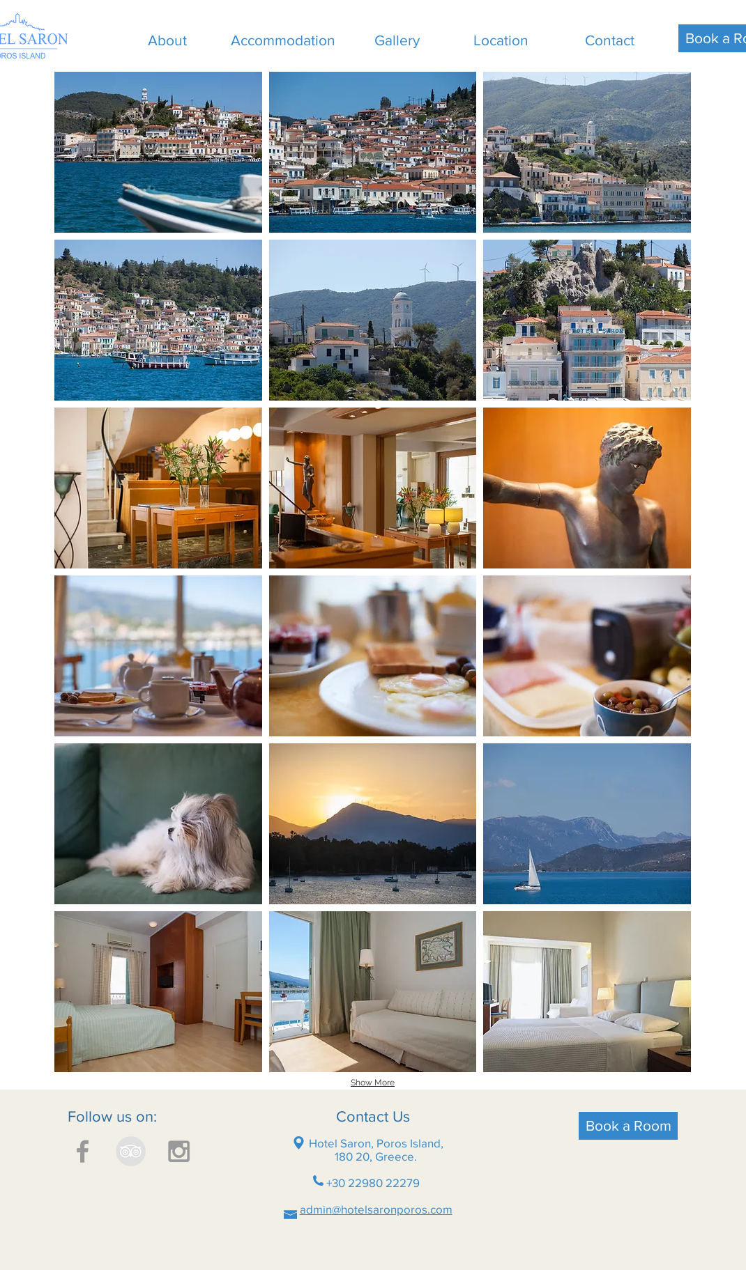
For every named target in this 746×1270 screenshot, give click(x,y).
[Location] (500, 40)
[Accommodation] (282, 40)
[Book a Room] (628, 1126)
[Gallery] (396, 40)
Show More (373, 1082)
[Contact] (609, 40)
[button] (158, 152)
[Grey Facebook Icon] (83, 1151)
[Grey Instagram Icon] (179, 1151)
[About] (167, 40)
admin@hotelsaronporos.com (376, 1209)
